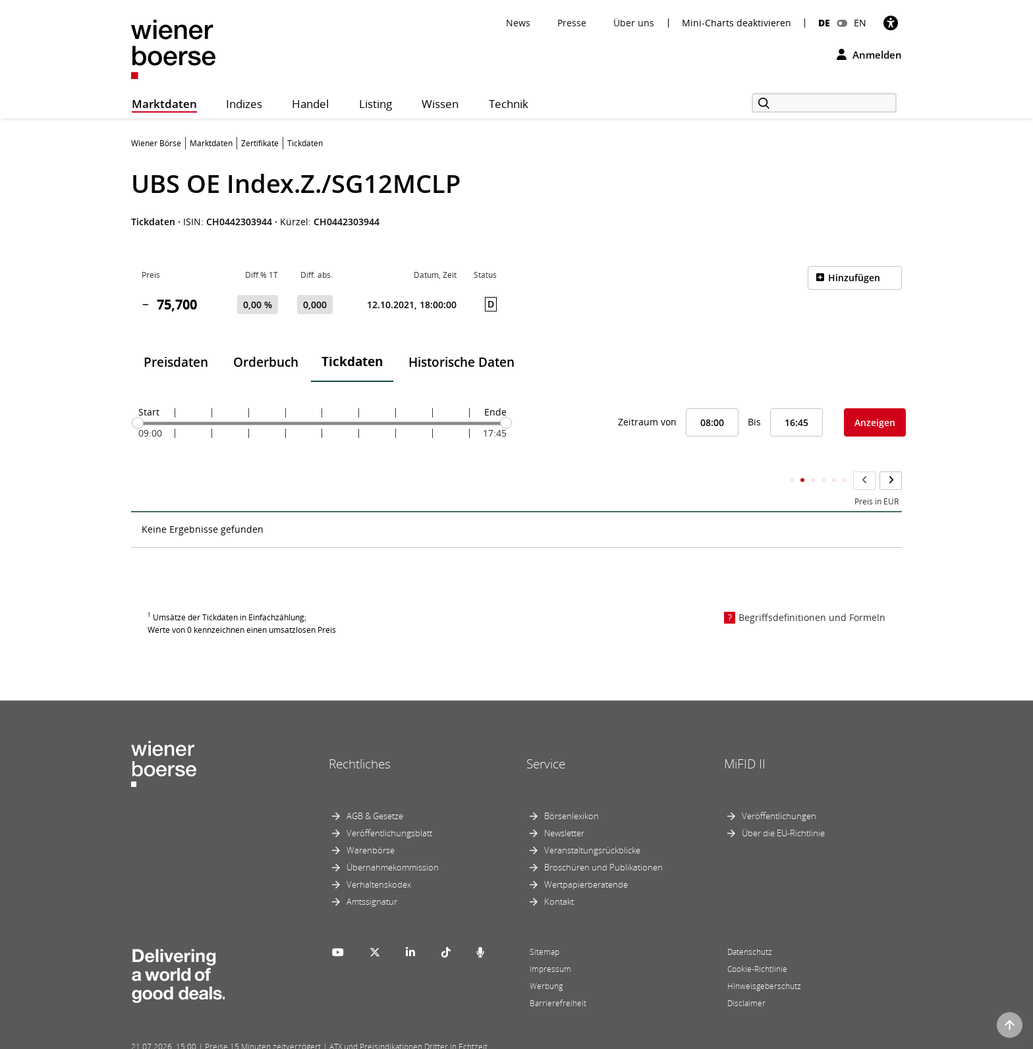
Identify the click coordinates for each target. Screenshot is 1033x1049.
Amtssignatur (372, 876)
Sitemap (544, 926)
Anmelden (869, 54)
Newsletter (564, 807)
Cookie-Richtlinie (757, 943)
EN (860, 22)
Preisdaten (176, 362)
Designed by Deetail (403, 1037)
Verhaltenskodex (379, 859)
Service (545, 737)
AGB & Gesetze (375, 790)
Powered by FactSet (248, 1037)
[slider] (138, 423)
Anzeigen (874, 422)
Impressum (550, 943)
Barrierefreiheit (558, 977)
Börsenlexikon (571, 790)
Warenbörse (371, 824)
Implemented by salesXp (325, 1037)
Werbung (546, 960)
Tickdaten (352, 361)
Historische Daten (461, 362)
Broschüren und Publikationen (603, 841)
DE (824, 22)
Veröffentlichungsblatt (389, 807)
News (518, 22)
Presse (571, 22)
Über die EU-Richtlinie (783, 807)
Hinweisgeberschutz (764, 960)
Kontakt (559, 876)
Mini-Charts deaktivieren (736, 23)
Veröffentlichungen (779, 790)
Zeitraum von (647, 422)
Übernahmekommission (393, 841)
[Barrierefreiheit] (890, 22)
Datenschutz (749, 926)
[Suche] (824, 103)
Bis (754, 422)
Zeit (148, 475)
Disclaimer (746, 977)
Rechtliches (360, 737)
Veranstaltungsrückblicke (592, 824)
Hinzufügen (854, 277)
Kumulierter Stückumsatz (835, 475)
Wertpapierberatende (586, 859)
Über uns (633, 22)
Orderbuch (265, 362)
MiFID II (745, 737)
